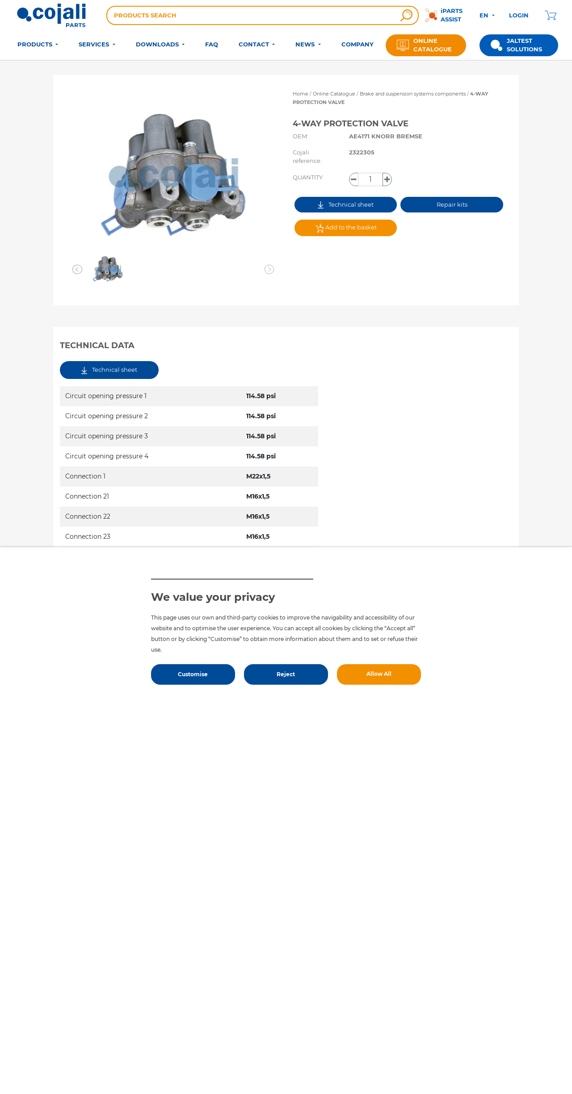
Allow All (378, 673)
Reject (286, 674)
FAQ (211, 44)
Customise (193, 674)
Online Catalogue (334, 94)
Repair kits (452, 204)
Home (300, 94)
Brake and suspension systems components (413, 94)
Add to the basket (346, 228)
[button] (77, 269)
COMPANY (357, 44)
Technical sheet (346, 204)
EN (484, 15)
